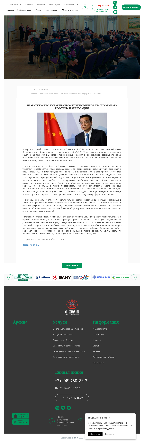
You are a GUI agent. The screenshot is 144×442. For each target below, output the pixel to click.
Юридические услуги (63, 334)
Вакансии (41, 4)
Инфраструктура (101, 328)
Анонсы (96, 351)
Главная (34, 89)
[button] (10, 277)
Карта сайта (98, 362)
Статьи (96, 345)
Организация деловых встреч (67, 345)
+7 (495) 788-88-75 (101, 9)
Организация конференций (66, 357)
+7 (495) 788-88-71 (101, 6)
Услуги (38, 10)
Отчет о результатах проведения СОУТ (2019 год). (65, 421)
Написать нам (72, 397)
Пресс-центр (69, 4)
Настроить (109, 434)
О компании (12, 4)
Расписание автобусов (103, 357)
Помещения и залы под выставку (69, 351)
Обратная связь (131, 7)
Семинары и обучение (63, 340)
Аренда (10, 10)
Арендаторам (51, 10)
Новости (44, 89)
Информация (106, 322)
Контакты (29, 4)
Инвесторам (54, 4)
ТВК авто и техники (70, 10)
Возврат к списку (30, 245)
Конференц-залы (23, 10)
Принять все (95, 434)
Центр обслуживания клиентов (68, 328)
